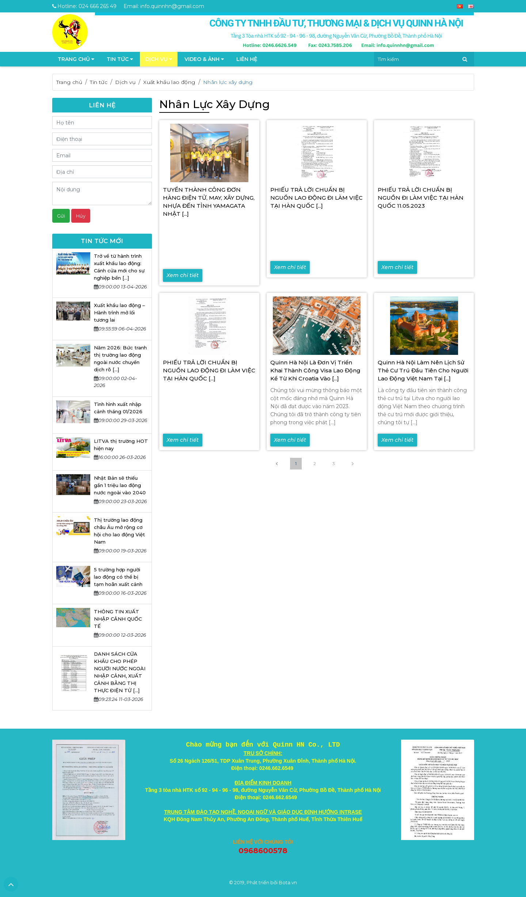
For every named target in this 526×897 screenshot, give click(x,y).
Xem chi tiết (183, 275)
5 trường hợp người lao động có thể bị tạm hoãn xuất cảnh (118, 577)
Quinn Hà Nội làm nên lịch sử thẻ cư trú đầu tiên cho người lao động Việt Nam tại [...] (423, 370)
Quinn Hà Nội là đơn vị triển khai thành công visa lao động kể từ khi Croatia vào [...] (315, 370)
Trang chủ (69, 82)
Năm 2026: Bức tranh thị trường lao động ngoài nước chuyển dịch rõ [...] (120, 358)
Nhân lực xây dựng (228, 82)
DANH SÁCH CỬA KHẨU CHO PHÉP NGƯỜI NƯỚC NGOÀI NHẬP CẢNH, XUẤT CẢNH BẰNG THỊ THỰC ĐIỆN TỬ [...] (119, 672)
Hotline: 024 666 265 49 (84, 6)
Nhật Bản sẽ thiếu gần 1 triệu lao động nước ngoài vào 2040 (120, 485)
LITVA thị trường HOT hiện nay (121, 444)
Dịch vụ (158, 59)
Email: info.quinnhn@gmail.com (163, 6)
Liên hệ (246, 59)
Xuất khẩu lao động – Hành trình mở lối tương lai (119, 312)
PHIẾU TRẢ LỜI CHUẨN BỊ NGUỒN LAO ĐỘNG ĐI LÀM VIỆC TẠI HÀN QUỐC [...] (316, 197)
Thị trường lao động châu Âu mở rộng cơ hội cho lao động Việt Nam (119, 531)
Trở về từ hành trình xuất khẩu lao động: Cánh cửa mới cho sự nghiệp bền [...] (119, 267)
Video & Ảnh (204, 59)
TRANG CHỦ (76, 59)
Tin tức (120, 59)
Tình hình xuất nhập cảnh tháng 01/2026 (118, 407)
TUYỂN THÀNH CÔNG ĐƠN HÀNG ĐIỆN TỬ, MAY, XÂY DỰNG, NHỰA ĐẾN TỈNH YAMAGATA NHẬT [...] (209, 201)
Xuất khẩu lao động (169, 82)
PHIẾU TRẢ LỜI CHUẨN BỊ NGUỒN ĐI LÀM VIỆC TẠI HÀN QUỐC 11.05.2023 (421, 197)
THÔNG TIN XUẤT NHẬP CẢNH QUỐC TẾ (118, 619)
